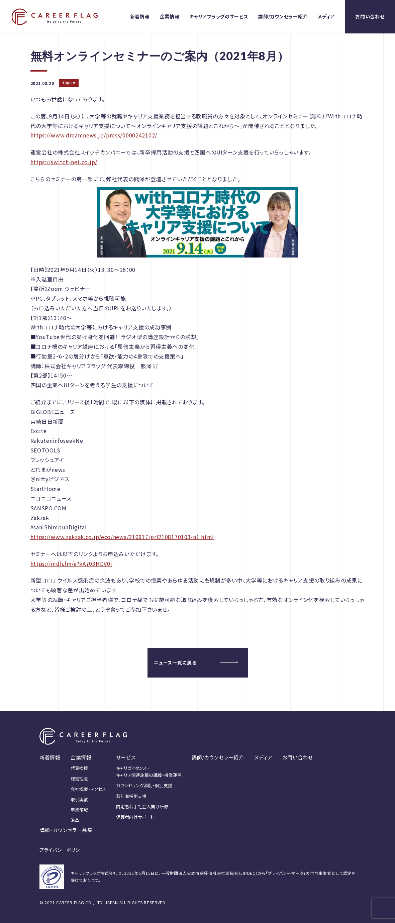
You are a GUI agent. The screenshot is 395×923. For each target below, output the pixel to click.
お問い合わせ (369, 16)
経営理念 (79, 779)
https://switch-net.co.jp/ (64, 162)
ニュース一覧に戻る (175, 662)
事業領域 (79, 810)
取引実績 (79, 799)
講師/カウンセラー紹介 (283, 16)
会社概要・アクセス (88, 789)
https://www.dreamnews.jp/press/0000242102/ (93, 135)
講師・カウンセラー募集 (66, 830)
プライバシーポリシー (62, 850)
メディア (326, 16)
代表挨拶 (79, 768)
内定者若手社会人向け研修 (142, 806)
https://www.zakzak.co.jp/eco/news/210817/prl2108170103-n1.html (122, 537)
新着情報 (140, 16)
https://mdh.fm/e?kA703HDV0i (71, 563)
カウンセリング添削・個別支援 (144, 786)
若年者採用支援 (131, 796)
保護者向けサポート (135, 817)
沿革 (75, 820)
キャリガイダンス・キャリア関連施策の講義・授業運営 (149, 772)
